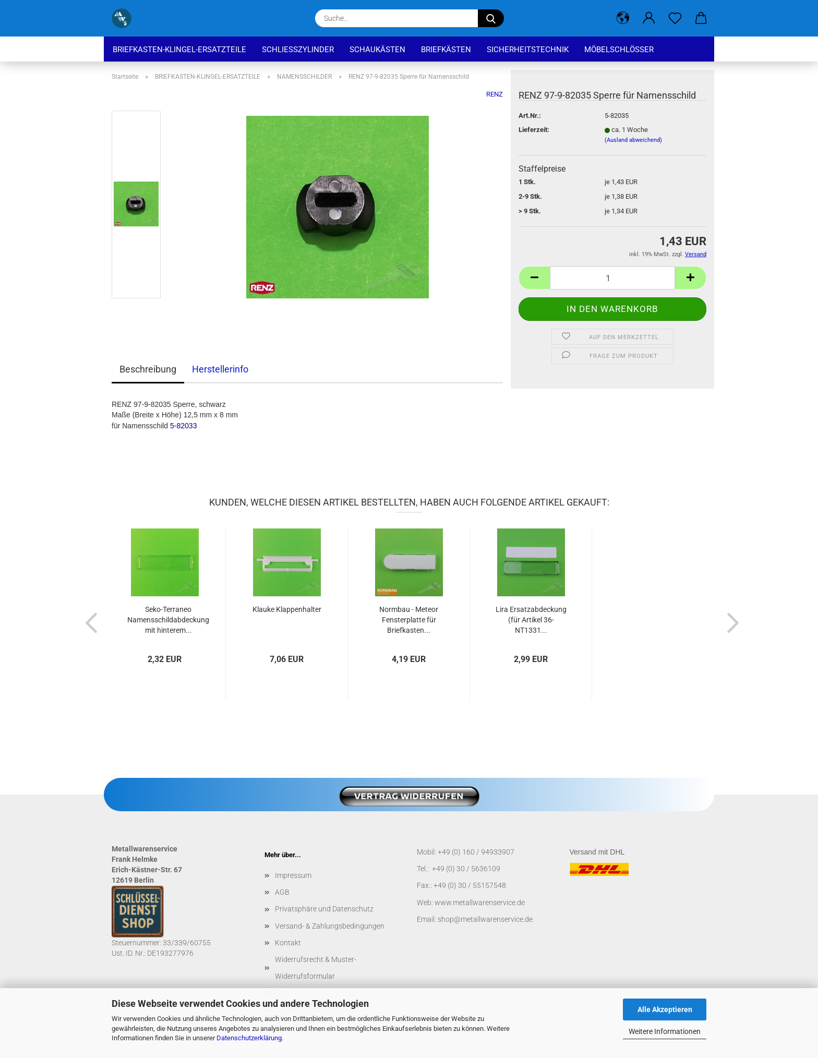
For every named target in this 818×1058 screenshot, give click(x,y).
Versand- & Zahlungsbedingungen (329, 926)
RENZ (494, 94)
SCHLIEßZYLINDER (298, 49)
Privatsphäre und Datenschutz (324, 909)
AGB (282, 892)
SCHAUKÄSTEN (377, 49)
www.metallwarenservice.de (480, 902)
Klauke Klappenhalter (286, 609)
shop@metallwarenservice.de (485, 919)
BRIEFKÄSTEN (446, 49)
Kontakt (288, 943)
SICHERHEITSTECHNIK (528, 49)
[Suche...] (491, 18)
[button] (623, 18)
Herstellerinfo (220, 369)
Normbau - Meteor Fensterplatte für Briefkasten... (408, 619)
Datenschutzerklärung (249, 1038)
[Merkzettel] (675, 18)
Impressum (293, 875)
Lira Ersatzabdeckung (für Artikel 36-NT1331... (531, 619)
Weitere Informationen (665, 1031)
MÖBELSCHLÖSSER (619, 49)
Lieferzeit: (534, 130)
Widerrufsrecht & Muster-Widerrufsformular (315, 967)
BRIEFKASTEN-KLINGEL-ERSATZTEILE (179, 49)
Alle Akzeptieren (664, 1009)
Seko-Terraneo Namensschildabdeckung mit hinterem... (168, 619)
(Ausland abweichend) (633, 140)
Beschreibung (147, 369)
